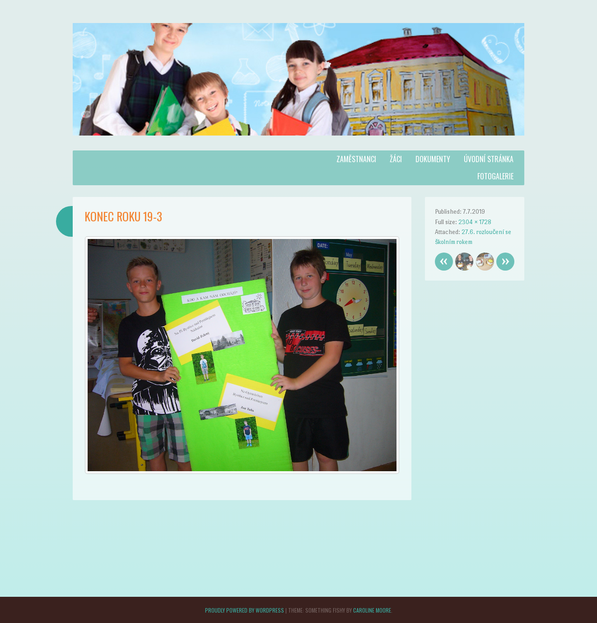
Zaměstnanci (356, 159)
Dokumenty (432, 159)
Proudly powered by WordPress (244, 610)
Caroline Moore (372, 610)
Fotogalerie (495, 176)
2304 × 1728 (474, 222)
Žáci (396, 159)
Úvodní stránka (488, 159)
